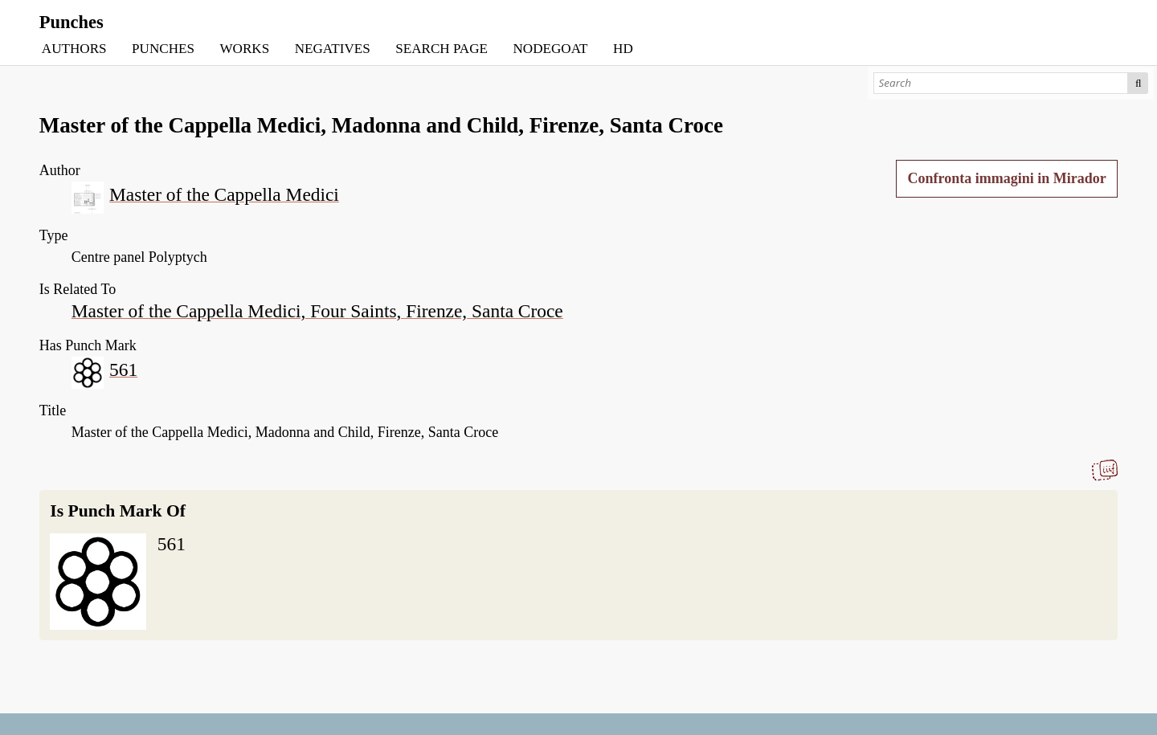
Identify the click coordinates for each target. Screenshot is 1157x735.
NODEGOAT (550, 48)
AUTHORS (74, 48)
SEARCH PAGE (441, 48)
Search (1138, 83)
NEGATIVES (332, 48)
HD (623, 48)
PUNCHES (163, 48)
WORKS (244, 48)
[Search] (1001, 83)
